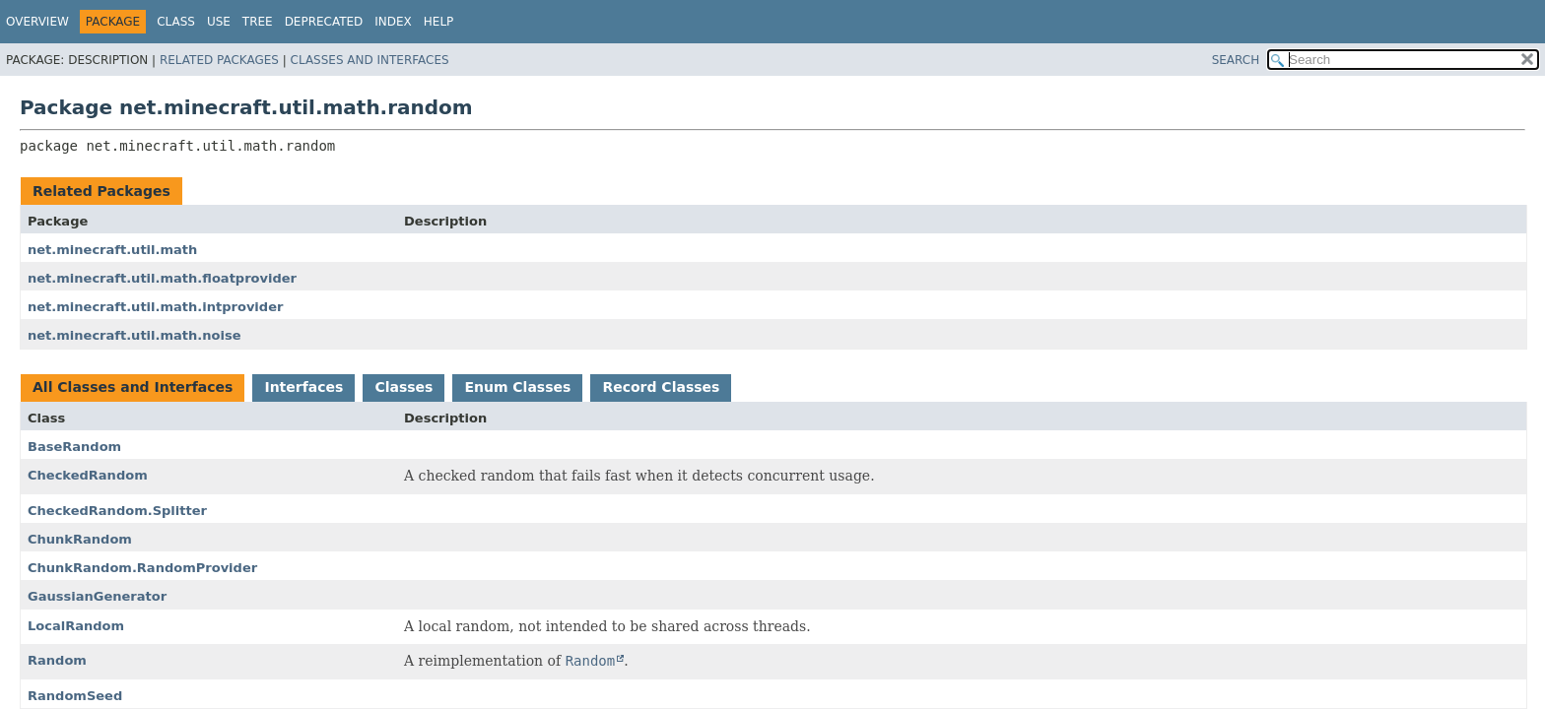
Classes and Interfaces (370, 60)
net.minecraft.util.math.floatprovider (162, 278)
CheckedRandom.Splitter (117, 510)
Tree (257, 22)
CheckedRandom (88, 475)
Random (57, 660)
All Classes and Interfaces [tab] (133, 387)
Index (393, 22)
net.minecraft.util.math (112, 249)
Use (219, 22)
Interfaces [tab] (303, 387)
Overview (37, 22)
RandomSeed (75, 695)
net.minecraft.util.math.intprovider (155, 306)
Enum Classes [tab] (517, 387)
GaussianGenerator (97, 596)
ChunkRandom (80, 539)
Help (439, 22)
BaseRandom (74, 446)
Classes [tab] (403, 387)
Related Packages (219, 60)
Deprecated (324, 22)
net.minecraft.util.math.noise (134, 335)
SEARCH (1236, 60)
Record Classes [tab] (660, 387)
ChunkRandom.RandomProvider (142, 567)
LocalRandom (76, 625)
